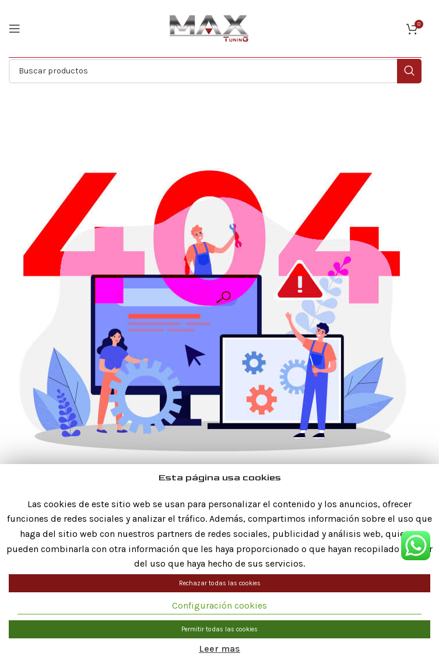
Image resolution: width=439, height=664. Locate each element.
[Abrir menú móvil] (14, 28)
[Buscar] (215, 71)
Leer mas (219, 648)
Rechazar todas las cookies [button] (220, 583)
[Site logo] (209, 28)
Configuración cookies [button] (219, 605)
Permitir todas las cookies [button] (219, 629)
